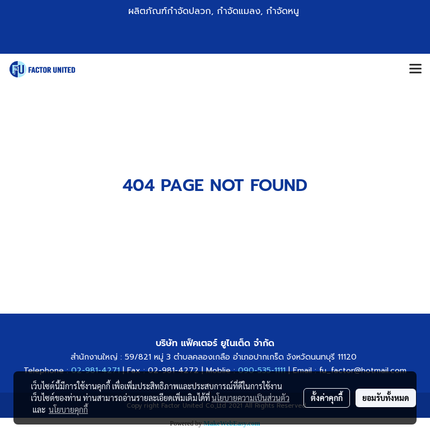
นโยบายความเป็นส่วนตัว (250, 398)
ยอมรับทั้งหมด (385, 398)
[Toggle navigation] (415, 69)
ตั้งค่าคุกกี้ (327, 398)
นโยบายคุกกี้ (68, 409)
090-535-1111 (260, 370)
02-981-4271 (95, 370)
